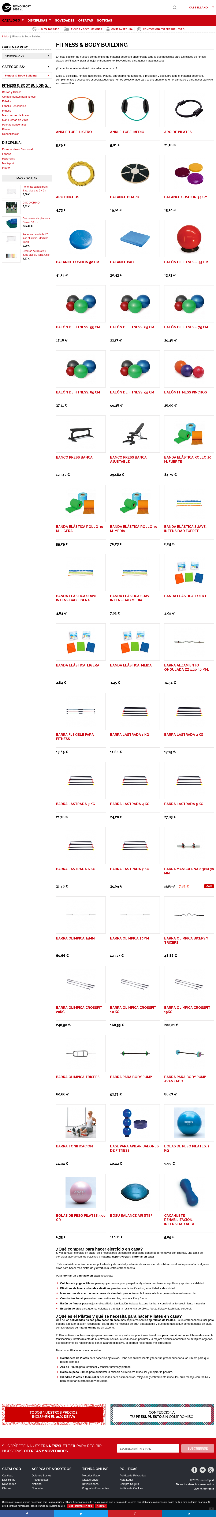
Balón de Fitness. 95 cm (132, 392)
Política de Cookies (131, 1488)
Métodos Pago (91, 1475)
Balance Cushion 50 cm (77, 262)
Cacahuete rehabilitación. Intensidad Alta (179, 1220)
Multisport (8, 163)
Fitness (6, 110)
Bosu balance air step (131, 1216)
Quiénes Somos (41, 1475)
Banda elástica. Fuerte (186, 596)
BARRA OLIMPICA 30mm (129, 938)
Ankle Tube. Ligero (74, 132)
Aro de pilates (178, 132)
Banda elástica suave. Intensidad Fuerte (185, 529)
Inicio (5, 36)
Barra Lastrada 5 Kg (183, 804)
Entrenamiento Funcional (17, 149)
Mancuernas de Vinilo (15, 120)
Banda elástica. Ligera (77, 665)
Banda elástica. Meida (131, 665)
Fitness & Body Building (21, 75)
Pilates (6, 129)
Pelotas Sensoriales (14, 124)
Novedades (64, 20)
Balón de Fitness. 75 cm (186, 327)
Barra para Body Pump (131, 1077)
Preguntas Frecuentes (95, 1488)
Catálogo (13, 20)
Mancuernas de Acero (15, 115)
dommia (208, 1488)
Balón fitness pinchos (185, 392)
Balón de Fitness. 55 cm (78, 327)
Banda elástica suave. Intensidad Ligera (77, 598)
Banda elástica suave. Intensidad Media (131, 598)
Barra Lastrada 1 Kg (129, 735)
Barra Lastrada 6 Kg (75, 869)
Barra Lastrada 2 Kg (183, 735)
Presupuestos (40, 1479)
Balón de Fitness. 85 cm (78, 392)
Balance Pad (122, 262)
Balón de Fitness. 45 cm (186, 262)
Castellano (198, 7)
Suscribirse (197, 1448)
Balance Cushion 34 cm (185, 197)
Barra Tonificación (74, 1146)
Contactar (38, 1488)
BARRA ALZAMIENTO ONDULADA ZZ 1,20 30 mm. (186, 667)
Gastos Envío (90, 1479)
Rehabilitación (10, 133)
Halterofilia (8, 158)
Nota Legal (126, 1479)
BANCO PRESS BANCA (74, 457)
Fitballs (6, 101)
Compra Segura (129, 1484)
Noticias (104, 20)
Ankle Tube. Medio (127, 132)
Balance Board (124, 197)
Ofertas (85, 20)
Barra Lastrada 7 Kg (129, 869)
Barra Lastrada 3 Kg (75, 804)
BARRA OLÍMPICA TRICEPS (78, 1077)
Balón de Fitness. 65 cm (132, 327)
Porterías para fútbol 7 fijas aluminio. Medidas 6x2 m (35, 238)
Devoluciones (90, 1484)
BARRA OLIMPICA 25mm (75, 938)
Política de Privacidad (133, 1475)
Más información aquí (81, 1506)
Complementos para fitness (19, 96)
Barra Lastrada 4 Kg (129, 804)
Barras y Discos (11, 92)
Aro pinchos (67, 197)
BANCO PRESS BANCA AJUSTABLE (128, 459)
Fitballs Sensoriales (14, 106)
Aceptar (101, 1506)
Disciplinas (39, 20)
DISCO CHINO (31, 202)
